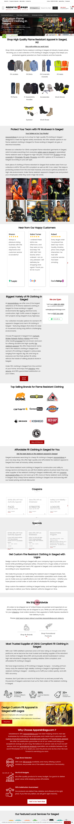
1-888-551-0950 (14, 35)
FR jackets (19, 157)
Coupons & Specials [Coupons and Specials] (13, 1)
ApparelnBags (11, 137)
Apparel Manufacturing (7, 19)
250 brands (27, 762)
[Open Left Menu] (3, 8)
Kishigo (27, 338)
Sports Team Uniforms (52, 15)
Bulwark (14, 338)
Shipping (9, 31)
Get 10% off (5, 773)
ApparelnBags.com (30, 734)
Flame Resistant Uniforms (8, 27)
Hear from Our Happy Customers (37, 227)
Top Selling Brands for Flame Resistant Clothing (37, 386)
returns (8, 371)
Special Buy (61, 1)
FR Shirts (28, 27)
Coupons (37, 489)
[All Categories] (35, 8)
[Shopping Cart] (71, 8)
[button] (34, 290)
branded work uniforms (39, 739)
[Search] (55, 8)
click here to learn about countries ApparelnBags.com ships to (40, 618)
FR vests (26, 157)
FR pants (33, 157)
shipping (31, 369)
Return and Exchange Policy (18, 29)
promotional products (28, 746)
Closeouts (67, 1)
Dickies (8, 338)
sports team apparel (60, 739)
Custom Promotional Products (17, 739)
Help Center (22, 1)
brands (19, 341)
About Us (6, 1)
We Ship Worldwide (37, 602)
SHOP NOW (24, 378)
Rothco (21, 338)
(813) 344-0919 (58, 313)
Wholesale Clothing (37, 15)
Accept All (67, 822)
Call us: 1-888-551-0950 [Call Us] (52, 1)
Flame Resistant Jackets (20, 27)
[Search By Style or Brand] (46, 8)
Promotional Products (7, 15)
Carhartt (36, 336)
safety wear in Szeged (46, 152)
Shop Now (7, 722)
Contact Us (28, 1)
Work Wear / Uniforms (22, 15)
